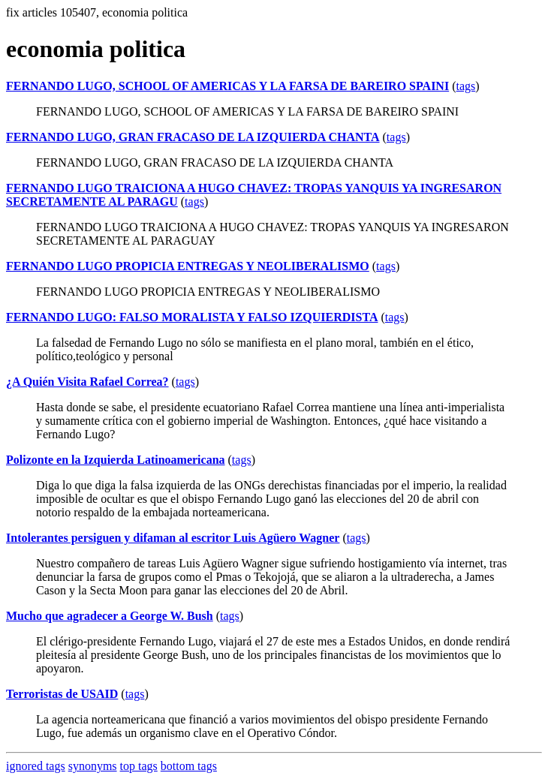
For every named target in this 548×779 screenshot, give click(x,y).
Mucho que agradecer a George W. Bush (109, 615)
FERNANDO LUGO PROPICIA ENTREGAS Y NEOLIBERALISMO (187, 266)
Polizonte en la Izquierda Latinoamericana (115, 459)
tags (465, 86)
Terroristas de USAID (62, 693)
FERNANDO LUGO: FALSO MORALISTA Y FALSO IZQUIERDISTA (192, 317)
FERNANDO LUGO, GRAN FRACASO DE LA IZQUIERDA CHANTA (193, 137)
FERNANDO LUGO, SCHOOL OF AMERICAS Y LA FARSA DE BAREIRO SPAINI (227, 86)
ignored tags (35, 765)
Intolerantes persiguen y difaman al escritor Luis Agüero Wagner (172, 537)
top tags (139, 765)
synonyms (92, 765)
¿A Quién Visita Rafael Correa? (87, 381)
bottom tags (189, 765)
